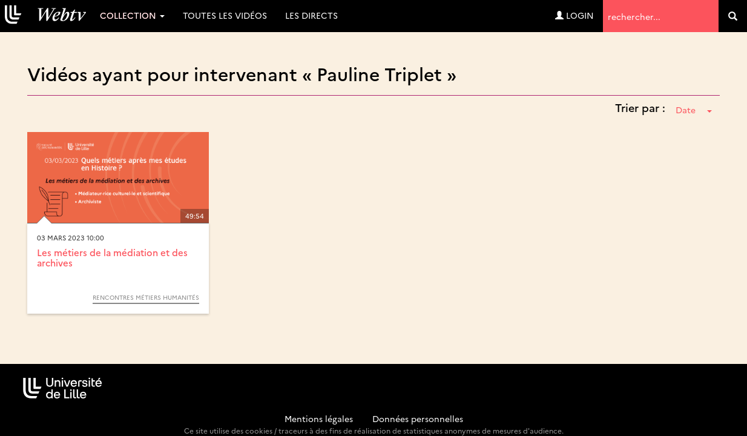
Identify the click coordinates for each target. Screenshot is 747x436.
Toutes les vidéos (225, 15)
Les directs (311, 15)
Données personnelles (417, 418)
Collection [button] (132, 15)
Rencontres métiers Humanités (146, 297)
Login (574, 15)
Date (694, 110)
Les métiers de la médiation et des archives (112, 257)
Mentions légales (319, 418)
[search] (733, 16)
